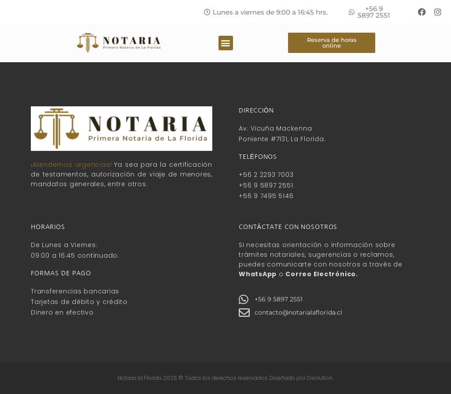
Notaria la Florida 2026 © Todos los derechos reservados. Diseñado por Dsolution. (225, 378)
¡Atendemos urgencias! (71, 164)
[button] (265, 12)
